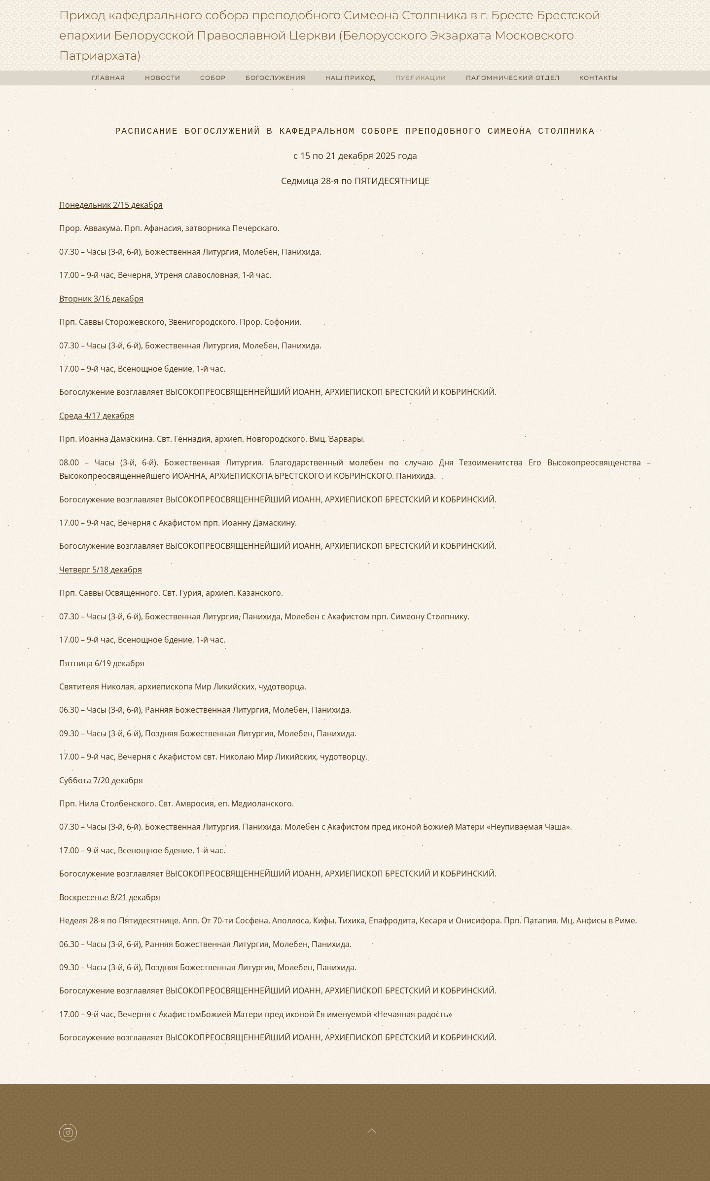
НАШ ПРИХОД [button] (350, 77)
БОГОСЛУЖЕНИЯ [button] (276, 77)
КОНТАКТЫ (598, 77)
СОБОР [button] (213, 77)
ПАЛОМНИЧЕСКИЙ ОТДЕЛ (513, 77)
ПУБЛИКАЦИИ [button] (420, 77)
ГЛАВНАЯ (108, 77)
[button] (372, 1131)
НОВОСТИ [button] (162, 77)
